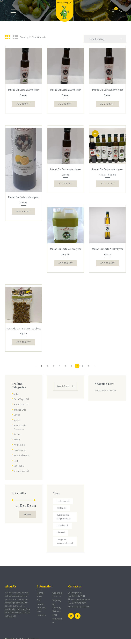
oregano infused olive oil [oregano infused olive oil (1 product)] (64, 524)
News (39, 588)
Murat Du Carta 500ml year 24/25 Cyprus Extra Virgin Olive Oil (107, 248)
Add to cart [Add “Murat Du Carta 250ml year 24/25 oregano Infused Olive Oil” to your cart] (65, 182)
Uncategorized (20, 457)
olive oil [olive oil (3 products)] (60, 516)
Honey (16, 427)
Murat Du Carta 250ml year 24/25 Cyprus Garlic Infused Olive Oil (65, 90)
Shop (39, 578)
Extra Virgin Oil (20, 393)
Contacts (41, 592)
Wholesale (57, 595)
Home (39, 575)
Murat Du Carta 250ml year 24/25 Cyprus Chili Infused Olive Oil (107, 90)
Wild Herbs (18, 432)
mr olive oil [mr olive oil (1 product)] (62, 509)
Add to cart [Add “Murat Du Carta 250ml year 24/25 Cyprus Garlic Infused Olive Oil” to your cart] (65, 103)
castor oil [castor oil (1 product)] (61, 493)
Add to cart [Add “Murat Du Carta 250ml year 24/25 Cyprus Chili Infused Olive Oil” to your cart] (107, 103)
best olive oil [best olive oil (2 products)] (62, 486)
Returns (56, 588)
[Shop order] (107, 38)
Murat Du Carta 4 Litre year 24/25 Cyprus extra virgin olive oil (65, 248)
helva (16, 389)
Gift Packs (18, 452)
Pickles (16, 423)
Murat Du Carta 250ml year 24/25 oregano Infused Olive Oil (65, 169)
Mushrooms (18, 437)
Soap (15, 447)
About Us (41, 585)
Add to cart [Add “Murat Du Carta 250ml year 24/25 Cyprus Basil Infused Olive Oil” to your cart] (23, 103)
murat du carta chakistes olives (23, 325)
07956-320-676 (82, 582)
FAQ (54, 592)
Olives (16, 408)
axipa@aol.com (81, 588)
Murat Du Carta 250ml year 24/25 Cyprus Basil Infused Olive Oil (23, 90)
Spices (16, 413)
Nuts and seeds (20, 442)
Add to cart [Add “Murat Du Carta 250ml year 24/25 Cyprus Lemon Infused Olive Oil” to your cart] (23, 210)
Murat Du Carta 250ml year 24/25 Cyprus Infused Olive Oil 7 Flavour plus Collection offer (108, 170)
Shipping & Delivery (57, 583)
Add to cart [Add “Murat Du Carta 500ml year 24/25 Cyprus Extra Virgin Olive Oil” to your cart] (107, 261)
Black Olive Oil (20, 398)
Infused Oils (19, 403)
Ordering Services (56, 577)
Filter (28, 500)
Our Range (42, 582)
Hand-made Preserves (23, 418)
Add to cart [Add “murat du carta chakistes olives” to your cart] (23, 338)
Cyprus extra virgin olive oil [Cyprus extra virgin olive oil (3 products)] (63, 501)
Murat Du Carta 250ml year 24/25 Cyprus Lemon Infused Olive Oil (23, 197)
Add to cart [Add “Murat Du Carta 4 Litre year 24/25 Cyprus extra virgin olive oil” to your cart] (65, 261)
